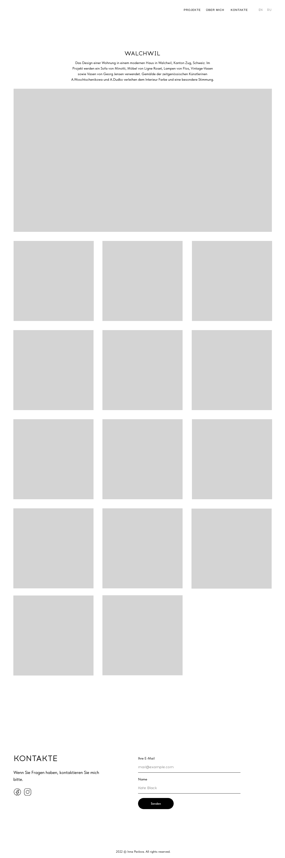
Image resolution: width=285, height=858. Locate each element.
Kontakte (239, 10)
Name (142, 779)
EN (261, 10)
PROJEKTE (192, 10)
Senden (156, 803)
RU (269, 10)
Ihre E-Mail (146, 758)
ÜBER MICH (215, 10)
